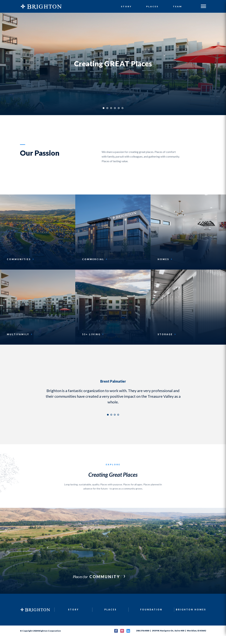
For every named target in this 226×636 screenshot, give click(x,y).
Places (152, 6)
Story (126, 6)
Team (177, 6)
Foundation (151, 609)
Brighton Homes (191, 609)
